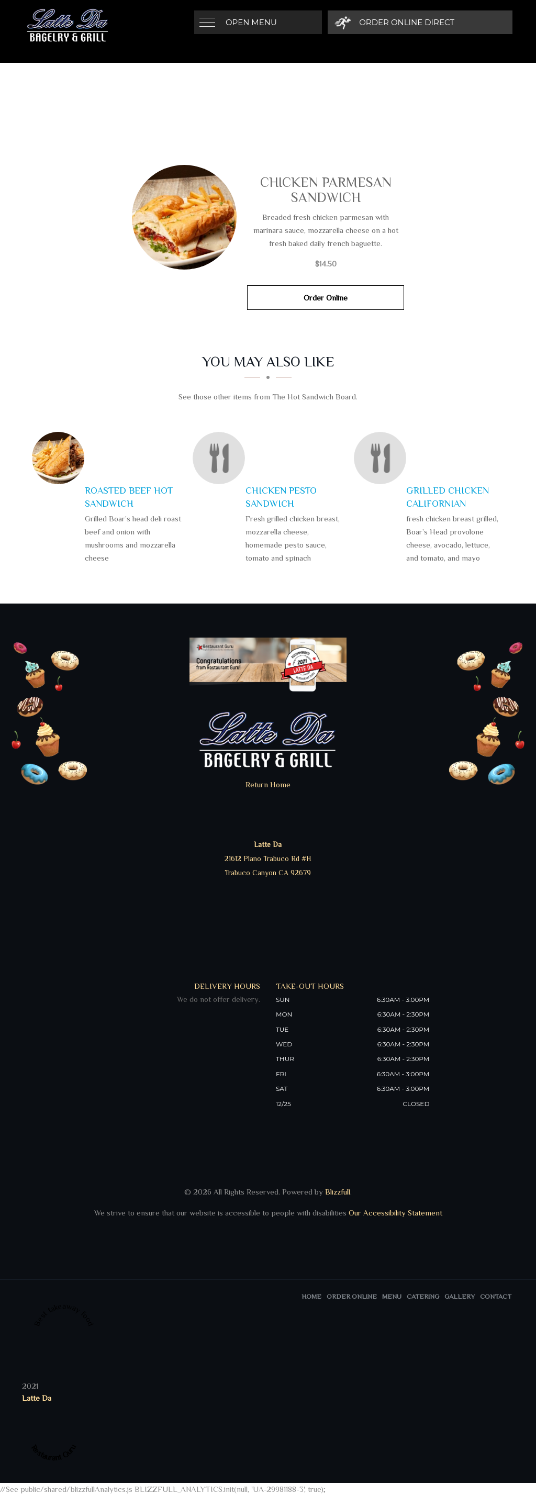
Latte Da (36, 1397)
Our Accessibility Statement (394, 1212)
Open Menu (251, 22)
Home (311, 1296)
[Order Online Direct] (396, 22)
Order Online (326, 297)
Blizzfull (337, 1191)
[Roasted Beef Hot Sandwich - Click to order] (61, 458)
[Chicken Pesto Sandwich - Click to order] (221, 458)
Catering (423, 1296)
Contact (495, 1296)
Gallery (459, 1296)
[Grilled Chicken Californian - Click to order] (382, 458)
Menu (391, 1296)
